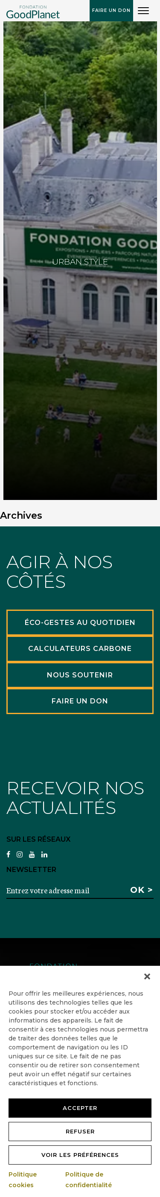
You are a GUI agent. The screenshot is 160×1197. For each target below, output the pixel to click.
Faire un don (111, 10)
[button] (147, 976)
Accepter (80, 1107)
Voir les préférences (80, 1154)
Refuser (80, 1131)
